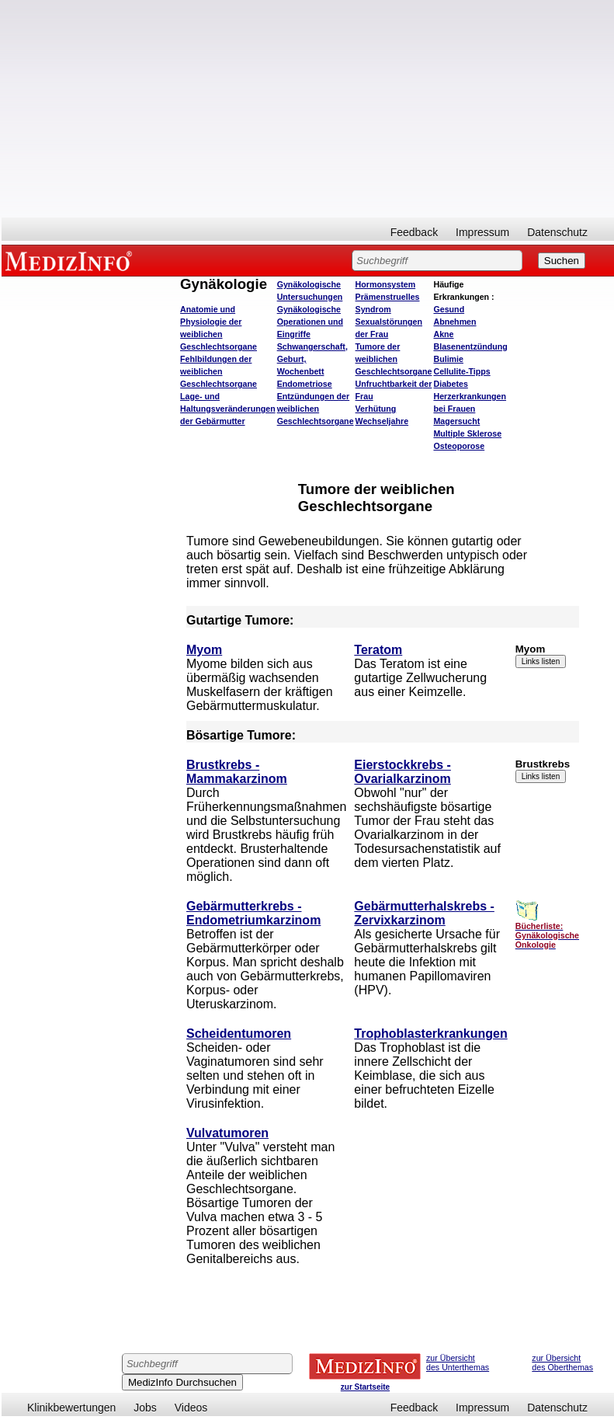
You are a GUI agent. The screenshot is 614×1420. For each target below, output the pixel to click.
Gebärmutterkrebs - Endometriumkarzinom (253, 913)
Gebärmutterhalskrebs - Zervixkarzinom (424, 913)
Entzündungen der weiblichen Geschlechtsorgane (315, 409)
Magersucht (456, 421)
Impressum (482, 232)
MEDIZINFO (71, 260)
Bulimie (448, 359)
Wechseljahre (382, 421)
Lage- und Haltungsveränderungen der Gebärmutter (228, 409)
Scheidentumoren (238, 1033)
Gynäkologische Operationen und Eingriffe (310, 322)
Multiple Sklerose (467, 433)
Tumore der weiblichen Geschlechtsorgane (394, 359)
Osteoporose (458, 446)
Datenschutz (557, 232)
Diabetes (450, 383)
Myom (204, 649)
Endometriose (304, 383)
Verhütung (376, 408)
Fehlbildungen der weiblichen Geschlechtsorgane (218, 371)
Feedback (414, 232)
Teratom (378, 649)
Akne (443, 334)
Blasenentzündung (470, 346)
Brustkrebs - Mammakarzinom (236, 771)
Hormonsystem (386, 284)
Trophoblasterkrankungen (430, 1033)
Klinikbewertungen (71, 1407)
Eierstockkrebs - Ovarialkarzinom (402, 771)
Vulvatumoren (227, 1133)
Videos (191, 1407)
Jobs (145, 1407)
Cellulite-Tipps (461, 371)
